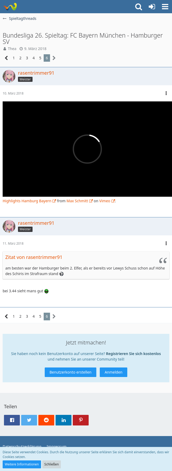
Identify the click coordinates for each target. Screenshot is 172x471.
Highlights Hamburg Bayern (27, 200)
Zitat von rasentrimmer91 (33, 257)
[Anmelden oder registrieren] (152, 6)
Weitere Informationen (22, 464)
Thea (12, 48)
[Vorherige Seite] (6, 58)
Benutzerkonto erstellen (70, 372)
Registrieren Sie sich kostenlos (133, 353)
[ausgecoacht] (10, 6)
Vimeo (104, 200)
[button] (165, 6)
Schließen (51, 464)
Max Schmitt (77, 200)
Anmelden (113, 372)
